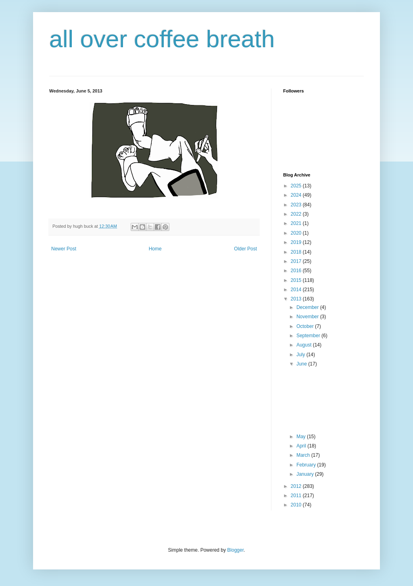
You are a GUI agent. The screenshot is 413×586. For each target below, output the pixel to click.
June (302, 364)
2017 (297, 261)
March (303, 455)
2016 (297, 270)
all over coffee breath (162, 39)
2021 (297, 223)
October (305, 326)
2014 (297, 289)
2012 (297, 486)
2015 (297, 280)
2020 (297, 233)
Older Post (245, 249)
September (308, 335)
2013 (297, 299)
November (308, 316)
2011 (297, 495)
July (301, 354)
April (301, 446)
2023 (297, 205)
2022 (297, 214)
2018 (297, 252)
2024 (297, 195)
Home (155, 249)
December (308, 307)
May (301, 436)
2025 (297, 186)
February (306, 465)
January (305, 474)
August (304, 345)
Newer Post (63, 249)
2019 (297, 242)
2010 (297, 505)
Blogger (235, 550)
